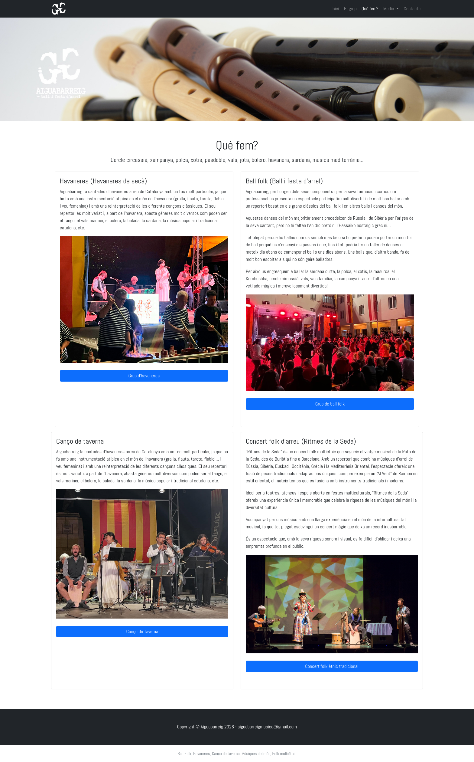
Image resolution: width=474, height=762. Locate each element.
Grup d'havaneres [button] (144, 376)
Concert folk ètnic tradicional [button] (331, 666)
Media (389, 8)
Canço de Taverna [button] (142, 631)
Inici (335, 8)
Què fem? (370, 8)
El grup (350, 8)
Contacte (412, 8)
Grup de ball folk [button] (330, 404)
